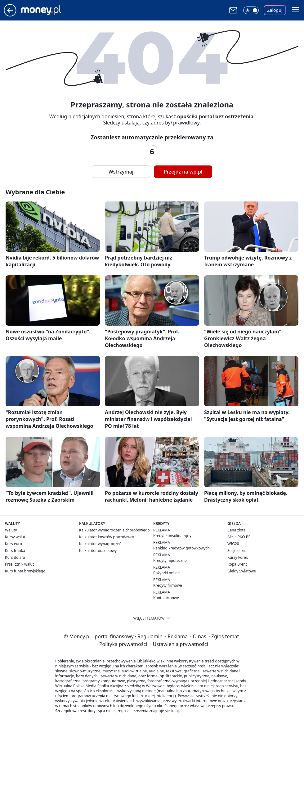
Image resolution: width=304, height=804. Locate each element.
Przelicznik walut (19, 564)
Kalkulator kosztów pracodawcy (106, 537)
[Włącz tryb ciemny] (251, 10)
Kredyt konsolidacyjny (172, 535)
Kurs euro (13, 543)
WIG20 (233, 543)
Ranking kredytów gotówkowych (181, 548)
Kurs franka (15, 550)
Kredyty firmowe (167, 585)
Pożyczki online (166, 573)
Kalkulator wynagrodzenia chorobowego (114, 530)
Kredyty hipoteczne (170, 560)
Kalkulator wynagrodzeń (100, 543)
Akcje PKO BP (239, 537)
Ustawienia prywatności (179, 644)
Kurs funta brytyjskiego (25, 571)
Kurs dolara (15, 557)
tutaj (175, 710)
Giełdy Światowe (241, 571)
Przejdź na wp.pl (183, 171)
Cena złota (236, 530)
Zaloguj (275, 10)
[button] (296, 10)
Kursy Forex (237, 557)
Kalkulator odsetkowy (98, 550)
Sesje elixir (236, 550)
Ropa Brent (237, 564)
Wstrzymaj (121, 171)
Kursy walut (15, 537)
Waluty (11, 530)
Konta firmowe (166, 597)
